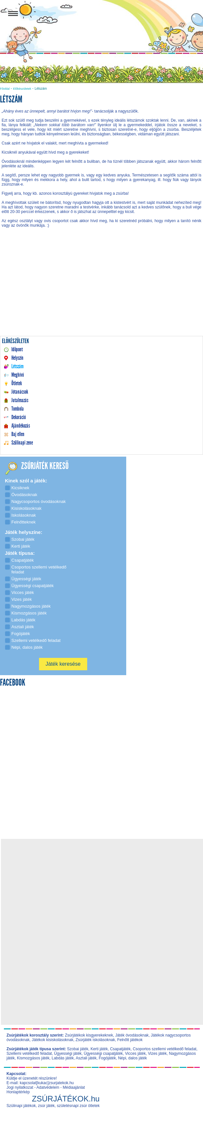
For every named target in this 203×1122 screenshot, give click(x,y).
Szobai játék (77, 1049)
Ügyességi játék (68, 1053)
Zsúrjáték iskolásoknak (95, 1040)
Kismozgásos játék (33, 1058)
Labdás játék (63, 1058)
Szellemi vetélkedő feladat (29, 1053)
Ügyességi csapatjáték (103, 1053)
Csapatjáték (120, 1049)
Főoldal (5, 88)
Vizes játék (157, 1053)
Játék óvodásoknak (132, 1035)
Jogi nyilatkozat (20, 1087)
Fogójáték (107, 1058)
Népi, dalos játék (132, 1058)
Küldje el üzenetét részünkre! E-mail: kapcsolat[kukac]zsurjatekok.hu (40, 1080)
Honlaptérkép (18, 1092)
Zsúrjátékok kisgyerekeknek (89, 1035)
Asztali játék (86, 1058)
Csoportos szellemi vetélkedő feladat (164, 1049)
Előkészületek (22, 88)
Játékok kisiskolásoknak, (53, 1040)
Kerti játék (99, 1049)
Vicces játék (135, 1053)
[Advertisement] (101, 288)
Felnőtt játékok (129, 1040)
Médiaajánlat (74, 1087)
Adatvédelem (47, 1087)
